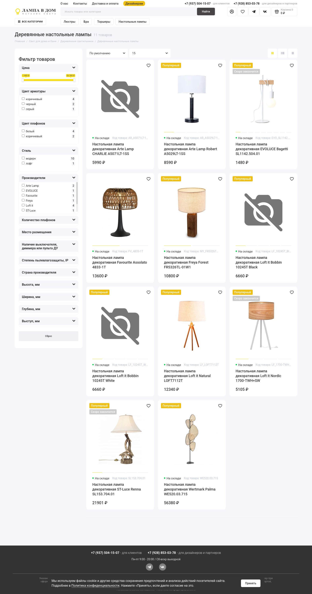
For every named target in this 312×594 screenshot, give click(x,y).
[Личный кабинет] (231, 11)
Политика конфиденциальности (95, 585)
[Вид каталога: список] (282, 53)
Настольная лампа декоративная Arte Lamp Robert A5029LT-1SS (190, 149)
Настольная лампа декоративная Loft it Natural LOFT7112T (187, 376)
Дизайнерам (134, 3)
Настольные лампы (132, 21)
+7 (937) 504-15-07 (198, 3)
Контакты (80, 3)
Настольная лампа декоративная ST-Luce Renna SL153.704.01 (116, 489)
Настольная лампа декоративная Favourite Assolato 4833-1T (119, 262)
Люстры (69, 21)
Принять (250, 583)
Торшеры (103, 21)
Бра (86, 21)
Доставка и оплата (105, 3)
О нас (64, 3)
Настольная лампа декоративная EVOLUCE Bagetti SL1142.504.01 (262, 149)
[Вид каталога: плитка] (272, 53)
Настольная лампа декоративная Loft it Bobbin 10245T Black (259, 262)
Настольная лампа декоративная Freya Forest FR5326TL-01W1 (186, 262)
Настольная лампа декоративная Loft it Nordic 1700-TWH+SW (258, 376)
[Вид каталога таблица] (292, 53)
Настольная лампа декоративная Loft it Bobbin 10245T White (115, 376)
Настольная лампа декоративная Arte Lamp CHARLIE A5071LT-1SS (113, 149)
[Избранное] (242, 11)
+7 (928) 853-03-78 (246, 3)
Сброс (48, 336)
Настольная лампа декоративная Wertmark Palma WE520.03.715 (189, 489)
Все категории (30, 21)
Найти (206, 11)
